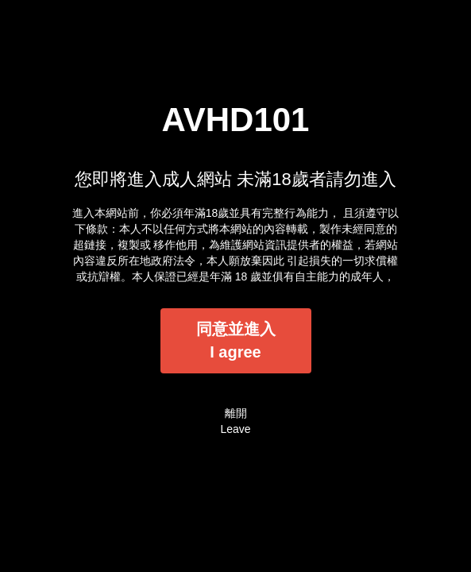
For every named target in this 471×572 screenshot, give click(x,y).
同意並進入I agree (236, 340)
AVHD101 (236, 119)
